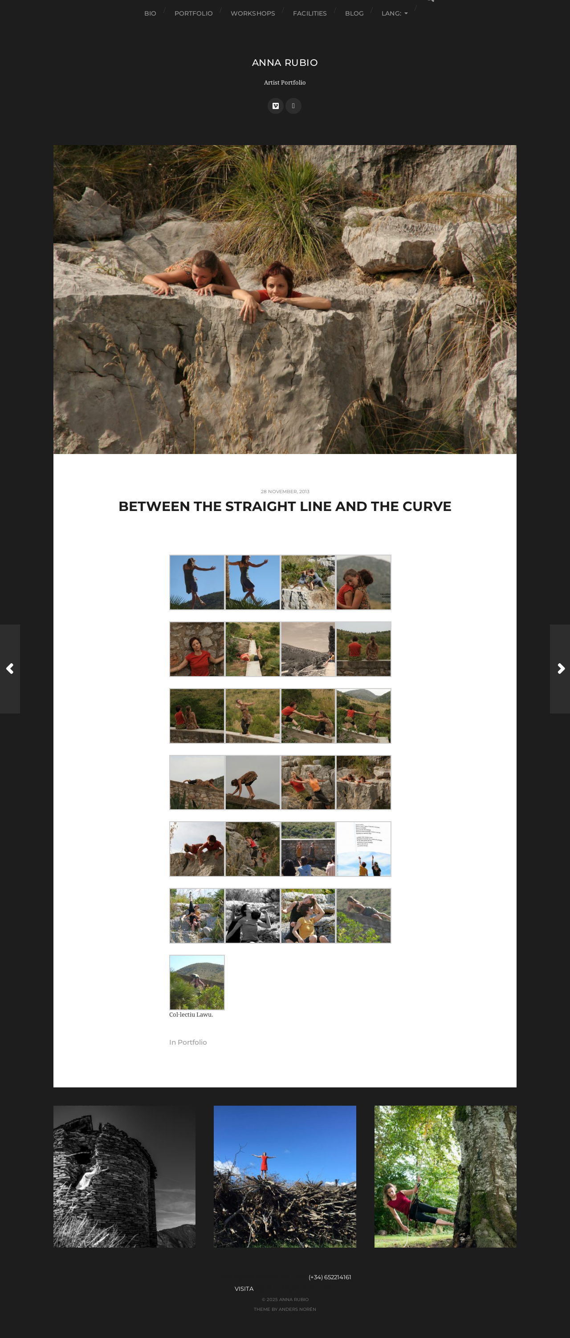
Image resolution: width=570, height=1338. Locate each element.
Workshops (253, 13)
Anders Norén (297, 1309)
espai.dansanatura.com (295, 1288)
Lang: (391, 13)
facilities (310, 13)
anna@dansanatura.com (262, 1277)
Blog (354, 13)
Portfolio (194, 13)
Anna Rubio (285, 62)
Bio (150, 13)
